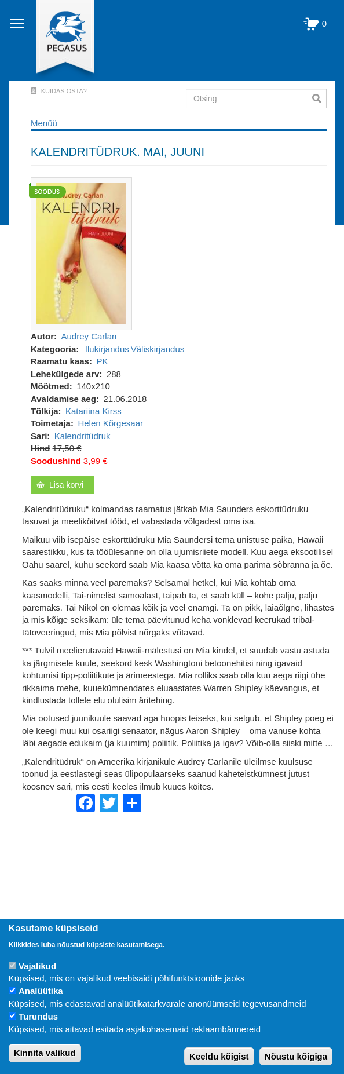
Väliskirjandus (158, 349)
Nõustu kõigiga (296, 1056)
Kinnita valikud (45, 1053)
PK (102, 361)
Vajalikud (37, 966)
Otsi (319, 98)
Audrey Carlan (89, 336)
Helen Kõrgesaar (110, 423)
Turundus (38, 1016)
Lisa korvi (66, 484)
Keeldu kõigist (219, 1056)
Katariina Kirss (93, 411)
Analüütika (41, 991)
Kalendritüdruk (82, 436)
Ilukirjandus (107, 349)
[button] (81, 253)
